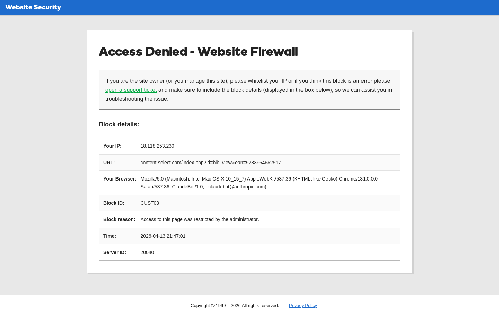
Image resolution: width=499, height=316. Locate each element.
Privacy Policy (303, 305)
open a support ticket (131, 90)
